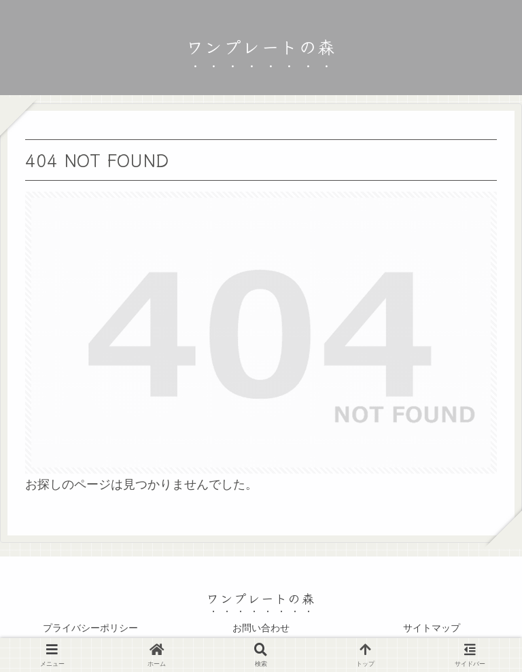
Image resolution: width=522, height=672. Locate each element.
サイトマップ (431, 627)
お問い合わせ (261, 627)
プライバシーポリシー (90, 627)
